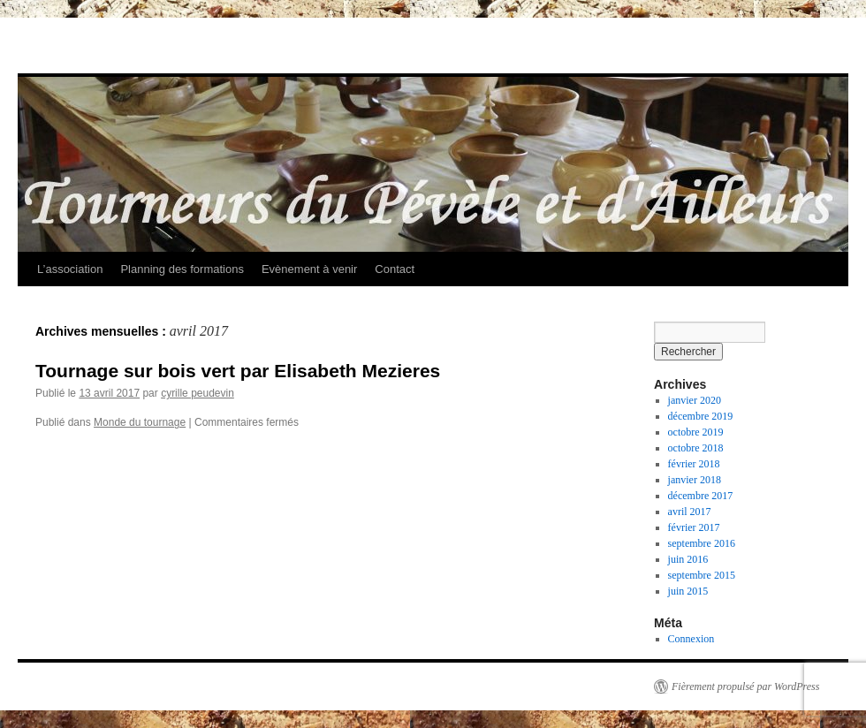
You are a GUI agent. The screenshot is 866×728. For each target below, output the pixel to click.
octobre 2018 (696, 448)
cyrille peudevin (197, 393)
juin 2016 (688, 559)
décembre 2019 (700, 416)
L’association (70, 269)
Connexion (691, 639)
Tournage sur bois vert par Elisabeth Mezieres (237, 370)
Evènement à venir (309, 269)
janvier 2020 (694, 400)
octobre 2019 (696, 432)
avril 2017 (689, 511)
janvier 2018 (694, 480)
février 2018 (694, 464)
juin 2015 (688, 591)
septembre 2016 (701, 543)
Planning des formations (181, 269)
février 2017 (694, 527)
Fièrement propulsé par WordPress (745, 686)
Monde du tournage (140, 422)
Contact (394, 269)
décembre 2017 (700, 495)
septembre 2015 (701, 575)
